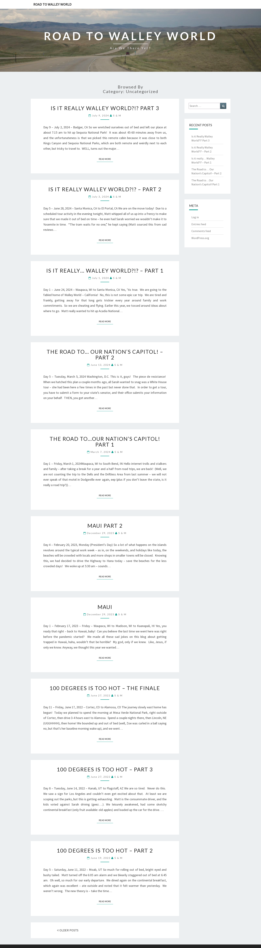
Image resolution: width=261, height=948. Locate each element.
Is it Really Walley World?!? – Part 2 (104, 189)
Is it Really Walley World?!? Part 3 (105, 108)
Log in (195, 217)
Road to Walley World (52, 4)
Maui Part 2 (105, 525)
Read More (106, 159)
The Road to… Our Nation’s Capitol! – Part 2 (105, 354)
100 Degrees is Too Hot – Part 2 (105, 850)
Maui (104, 607)
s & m (117, 115)
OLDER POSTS (67, 930)
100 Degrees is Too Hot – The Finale (105, 688)
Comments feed (201, 231)
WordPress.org (200, 238)
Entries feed (198, 224)
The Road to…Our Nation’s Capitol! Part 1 (105, 442)
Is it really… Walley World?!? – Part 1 (105, 270)
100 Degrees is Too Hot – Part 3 (105, 769)
